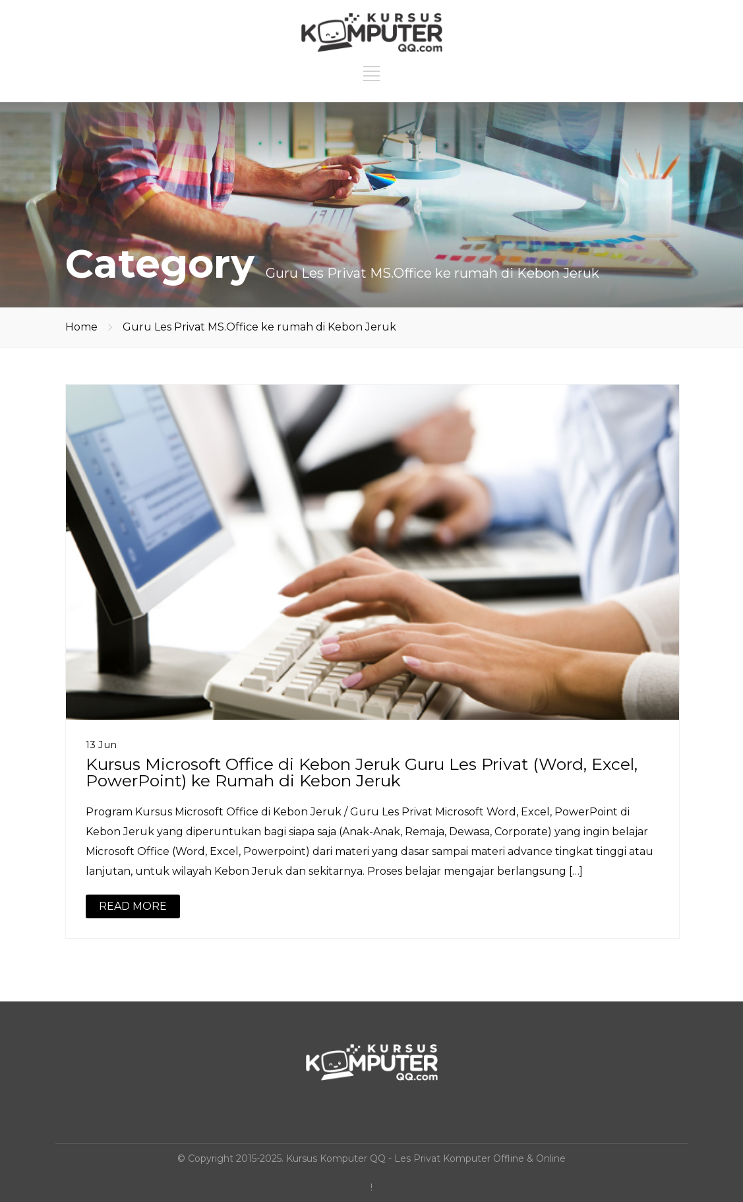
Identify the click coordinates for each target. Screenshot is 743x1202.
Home (81, 327)
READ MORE (133, 906)
